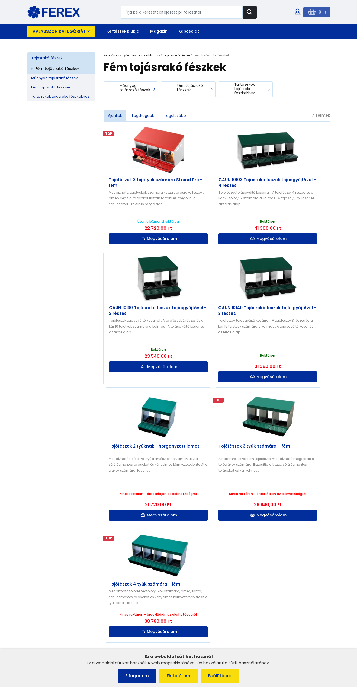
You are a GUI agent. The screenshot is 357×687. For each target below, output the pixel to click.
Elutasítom (178, 676)
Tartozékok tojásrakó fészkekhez (60, 96)
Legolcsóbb (175, 116)
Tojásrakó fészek (47, 58)
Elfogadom (136, 676)
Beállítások (221, 676)
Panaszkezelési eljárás (50, 614)
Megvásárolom (142, 239)
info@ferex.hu (280, 609)
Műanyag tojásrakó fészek (54, 78)
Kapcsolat (188, 31)
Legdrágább (143, 116)
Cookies (37, 621)
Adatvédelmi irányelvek (51, 642)
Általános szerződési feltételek (57, 607)
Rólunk (35, 635)
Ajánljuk (115, 116)
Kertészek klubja (123, 31)
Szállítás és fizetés (46, 628)
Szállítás (114, 621)
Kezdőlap (111, 55)
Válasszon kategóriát (61, 31)
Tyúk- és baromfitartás (141, 55)
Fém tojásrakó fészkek (57, 68)
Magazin (159, 31)
